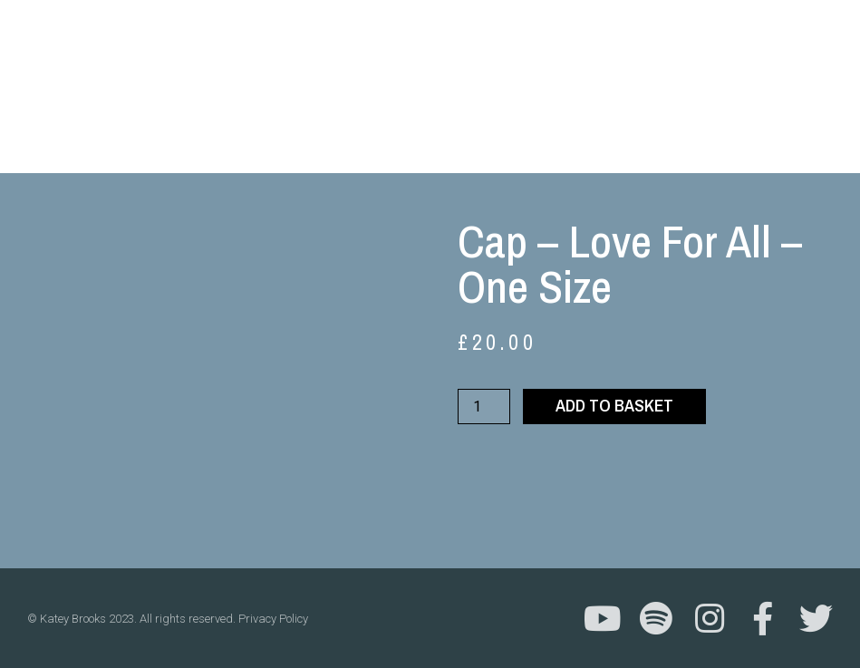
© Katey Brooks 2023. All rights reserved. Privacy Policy (167, 618)
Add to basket (614, 405)
